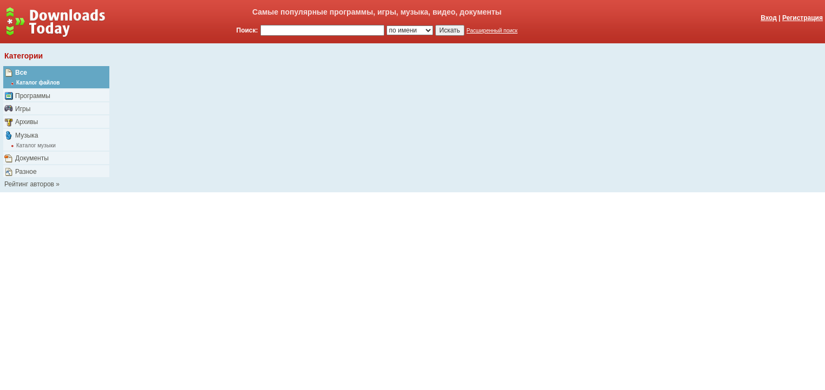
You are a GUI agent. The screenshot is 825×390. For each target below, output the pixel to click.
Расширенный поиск (492, 31)
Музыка (26, 135)
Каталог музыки (36, 145)
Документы (32, 158)
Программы (32, 96)
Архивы (26, 122)
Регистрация (802, 18)
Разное (26, 172)
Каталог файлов (38, 83)
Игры (22, 109)
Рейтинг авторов (29, 184)
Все (21, 72)
